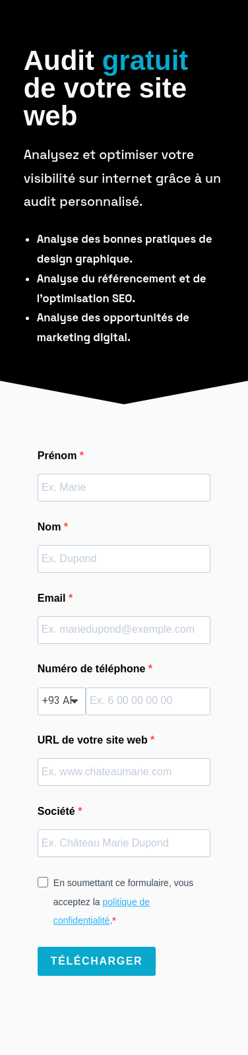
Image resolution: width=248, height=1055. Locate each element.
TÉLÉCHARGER (96, 961)
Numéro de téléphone (93, 668)
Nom (51, 526)
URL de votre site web (94, 740)
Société (58, 811)
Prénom (59, 455)
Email (53, 598)
